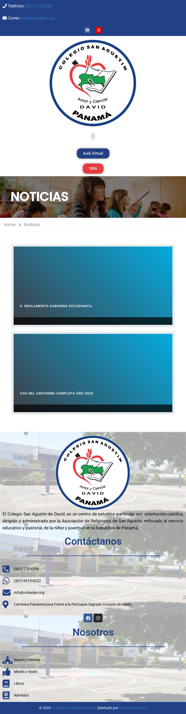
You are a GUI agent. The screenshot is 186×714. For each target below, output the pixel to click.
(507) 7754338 (38, 6)
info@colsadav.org (38, 18)
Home (10, 225)
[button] (93, 136)
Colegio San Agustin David (72, 708)
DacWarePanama (133, 708)
